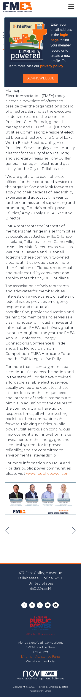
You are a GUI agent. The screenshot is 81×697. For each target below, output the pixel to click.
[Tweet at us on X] (32, 605)
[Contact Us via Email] (55, 605)
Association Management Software (40, 675)
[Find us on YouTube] (48, 605)
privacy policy (51, 66)
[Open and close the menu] (54, 6)
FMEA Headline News (40, 647)
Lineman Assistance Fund (40, 657)
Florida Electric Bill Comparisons (40, 642)
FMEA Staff (40, 652)
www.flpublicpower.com (48, 473)
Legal (48, 690)
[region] (74, 530)
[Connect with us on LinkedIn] (40, 605)
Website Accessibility (40, 661)
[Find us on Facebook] (24, 605)
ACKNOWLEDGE (40, 78)
